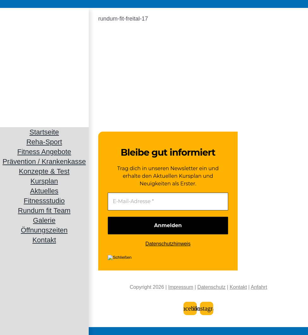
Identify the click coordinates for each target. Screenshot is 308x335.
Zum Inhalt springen (25, 4)
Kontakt (238, 287)
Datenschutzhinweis (167, 243)
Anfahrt (259, 287)
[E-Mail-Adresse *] (168, 201)
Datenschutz (211, 287)
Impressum (180, 287)
